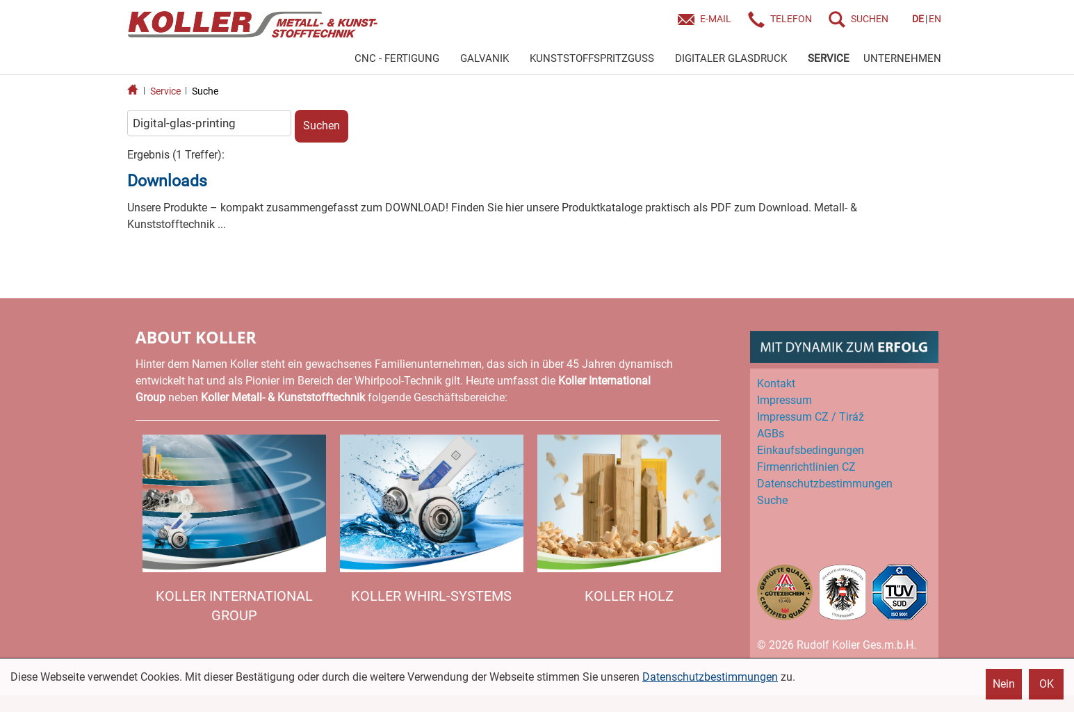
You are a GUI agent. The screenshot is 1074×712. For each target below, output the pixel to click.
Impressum (784, 400)
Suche (205, 91)
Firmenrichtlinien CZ (806, 467)
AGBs (770, 433)
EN (935, 18)
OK (1046, 683)
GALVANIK (484, 58)
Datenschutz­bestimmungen (825, 483)
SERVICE (828, 58)
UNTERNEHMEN (902, 58)
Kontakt (776, 383)
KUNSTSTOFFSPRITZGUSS (592, 58)
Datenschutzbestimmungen (710, 676)
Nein (1004, 683)
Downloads (167, 181)
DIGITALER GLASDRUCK (731, 58)
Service (165, 91)
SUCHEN (869, 18)
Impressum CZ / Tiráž (810, 416)
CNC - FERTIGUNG (397, 58)
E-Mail (715, 18)
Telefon (791, 18)
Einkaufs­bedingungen (810, 450)
